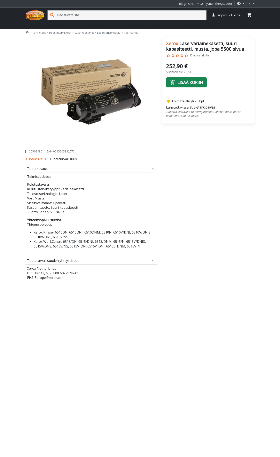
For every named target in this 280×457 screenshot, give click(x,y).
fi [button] (250, 4)
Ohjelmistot (213, 24)
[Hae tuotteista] (131, 15)
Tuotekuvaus (35, 159)
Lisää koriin (186, 82)
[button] (240, 4)
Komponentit (55, 24)
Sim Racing (114, 24)
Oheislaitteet (76, 24)
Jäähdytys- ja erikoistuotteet (183, 24)
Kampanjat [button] (245, 24)
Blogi (182, 4)
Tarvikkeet (155, 24)
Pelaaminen (95, 24)
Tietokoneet (35, 24)
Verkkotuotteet (134, 24)
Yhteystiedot (223, 4)
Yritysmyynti (204, 4)
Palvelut (229, 24)
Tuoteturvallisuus (63, 159)
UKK (191, 4)
